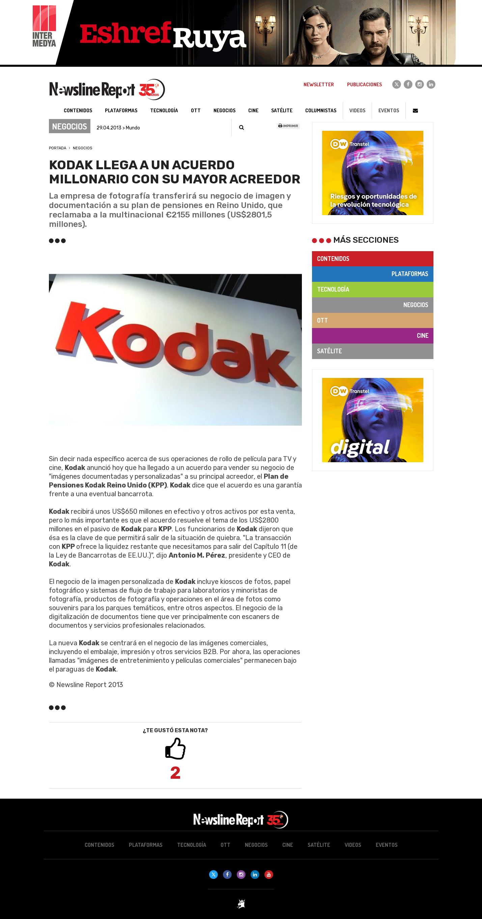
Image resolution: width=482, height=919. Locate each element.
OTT (322, 320)
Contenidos (333, 258)
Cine (422, 335)
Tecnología (333, 289)
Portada (57, 148)
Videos (357, 110)
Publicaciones (364, 84)
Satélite (329, 351)
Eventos (388, 110)
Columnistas (320, 110)
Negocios (82, 148)
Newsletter (319, 84)
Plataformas (410, 273)
